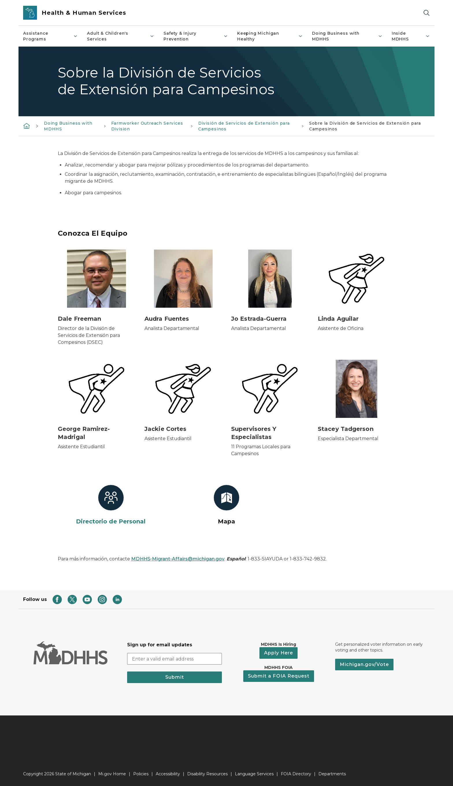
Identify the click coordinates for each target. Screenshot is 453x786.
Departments (332, 773)
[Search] (426, 12)
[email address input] (174, 659)
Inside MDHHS (411, 36)
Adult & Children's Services (120, 36)
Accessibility (168, 773)
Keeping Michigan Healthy (270, 36)
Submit (174, 677)
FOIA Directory (296, 773)
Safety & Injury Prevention (196, 36)
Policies (140, 773)
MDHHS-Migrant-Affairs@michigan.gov (177, 559)
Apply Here (278, 653)
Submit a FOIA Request (278, 676)
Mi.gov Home (112, 773)
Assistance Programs (50, 36)
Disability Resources (207, 773)
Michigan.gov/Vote (364, 664)
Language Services (254, 773)
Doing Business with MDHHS (347, 36)
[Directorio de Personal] (111, 505)
